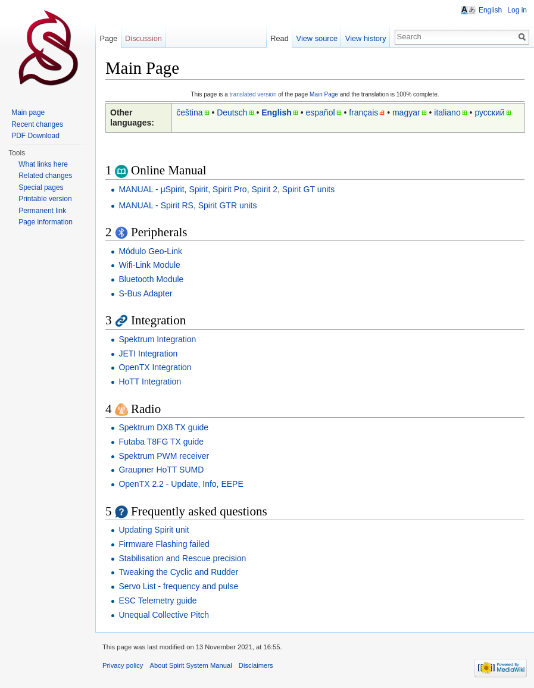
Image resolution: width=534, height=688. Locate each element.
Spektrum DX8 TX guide (163, 427)
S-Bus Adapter (145, 293)
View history (365, 38)
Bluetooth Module (150, 279)
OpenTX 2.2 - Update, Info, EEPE (180, 484)
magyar (406, 112)
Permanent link (42, 211)
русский (489, 112)
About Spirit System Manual (191, 665)
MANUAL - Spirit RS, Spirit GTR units (187, 205)
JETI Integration (147, 353)
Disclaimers (256, 665)
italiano (447, 112)
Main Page (324, 94)
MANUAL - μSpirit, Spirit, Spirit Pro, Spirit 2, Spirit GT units (226, 189)
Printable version (44, 199)
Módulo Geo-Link (150, 251)
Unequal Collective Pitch (163, 615)
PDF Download (35, 136)
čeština (189, 112)
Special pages (40, 187)
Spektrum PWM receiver (163, 456)
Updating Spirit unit (153, 529)
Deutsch (232, 112)
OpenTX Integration (154, 367)
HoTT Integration (149, 381)
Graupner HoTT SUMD (161, 469)
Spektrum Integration (157, 339)
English (276, 112)
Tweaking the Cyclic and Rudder (178, 572)
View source (317, 38)
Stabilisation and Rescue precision (182, 558)
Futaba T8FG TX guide (161, 441)
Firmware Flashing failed (164, 544)
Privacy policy (122, 665)
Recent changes (37, 124)
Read (279, 38)
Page (108, 38)
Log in (517, 10)
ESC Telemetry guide (157, 600)
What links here (43, 164)
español (320, 112)
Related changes (45, 175)
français (363, 112)
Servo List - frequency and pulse (178, 586)
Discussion (143, 38)
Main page (28, 112)
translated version (253, 94)
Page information (45, 222)
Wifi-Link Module (149, 265)
